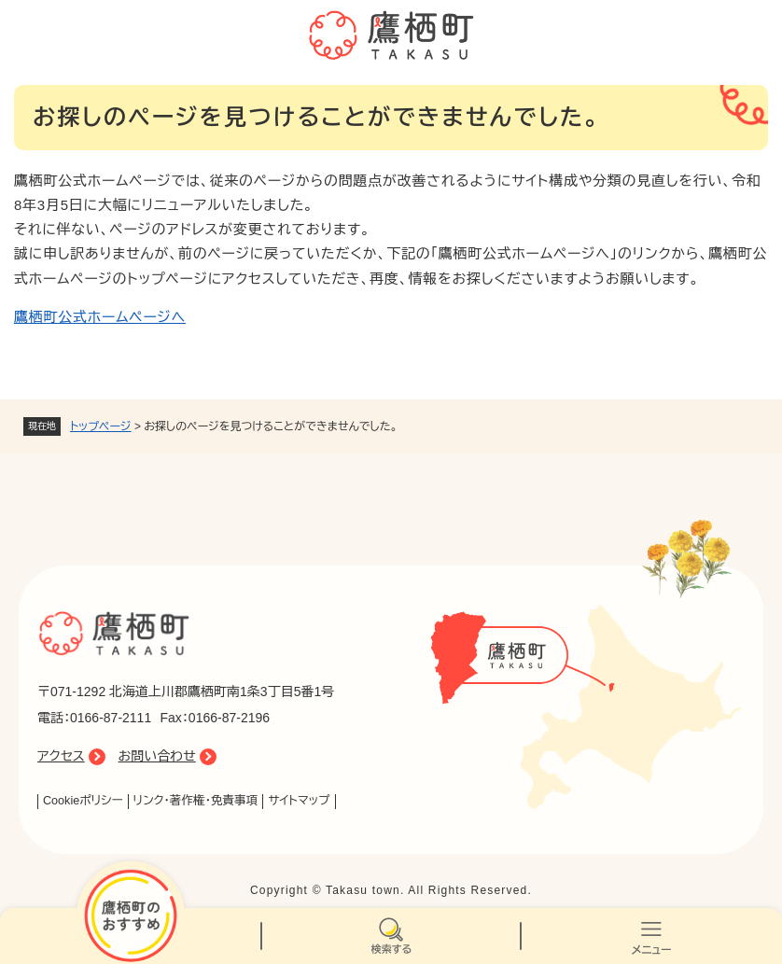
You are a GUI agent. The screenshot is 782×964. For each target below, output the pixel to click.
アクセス (61, 755)
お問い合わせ (157, 755)
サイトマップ (298, 800)
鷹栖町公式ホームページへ (100, 317)
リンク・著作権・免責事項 (195, 800)
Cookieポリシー (83, 800)
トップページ (101, 426)
